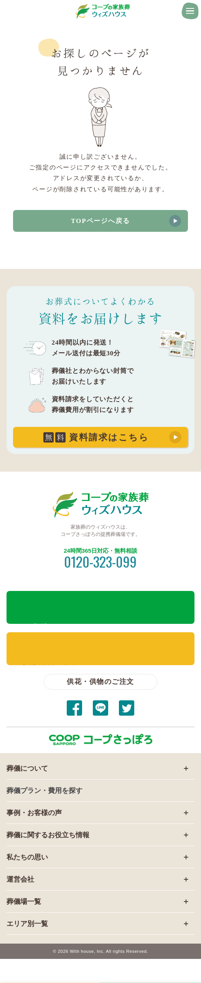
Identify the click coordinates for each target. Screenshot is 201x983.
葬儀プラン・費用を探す (44, 790)
